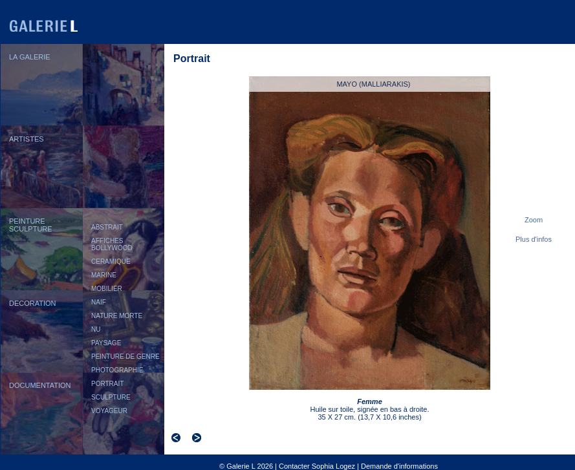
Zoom (534, 220)
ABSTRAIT (107, 227)
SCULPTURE (111, 397)
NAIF (98, 302)
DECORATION (32, 303)
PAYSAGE (106, 343)
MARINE (103, 275)
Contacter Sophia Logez (317, 466)
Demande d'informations (399, 466)
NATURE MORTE (116, 315)
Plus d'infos (533, 239)
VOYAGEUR (109, 410)
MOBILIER (106, 288)
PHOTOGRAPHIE (117, 370)
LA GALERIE (29, 57)
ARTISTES (26, 139)
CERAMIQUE (111, 261)
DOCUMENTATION (40, 385)
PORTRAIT (107, 383)
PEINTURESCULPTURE (30, 225)
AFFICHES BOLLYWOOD (112, 244)
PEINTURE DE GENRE (125, 356)
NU (95, 329)
